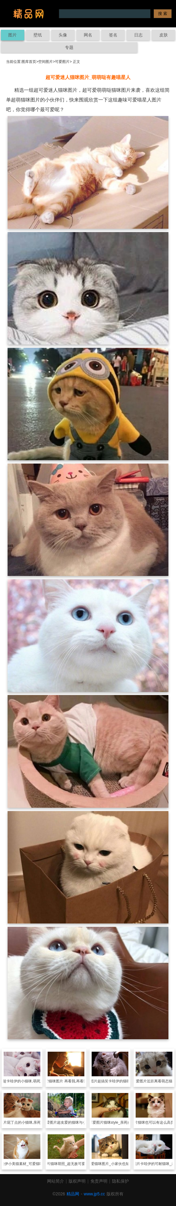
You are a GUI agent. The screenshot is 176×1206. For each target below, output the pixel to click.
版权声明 (77, 1181)
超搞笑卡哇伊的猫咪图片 (117, 1081)
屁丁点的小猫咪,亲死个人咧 (29, 1122)
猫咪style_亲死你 (117, 1122)
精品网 (72, 1193)
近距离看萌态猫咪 (161, 1081)
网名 (88, 35)
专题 (69, 47)
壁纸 (37, 35)
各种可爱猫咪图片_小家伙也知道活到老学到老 (117, 1164)
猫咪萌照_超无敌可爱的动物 (73, 1164)
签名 (113, 35)
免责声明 (98, 1181)
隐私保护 (120, 1181)
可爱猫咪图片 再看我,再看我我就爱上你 (73, 1081)
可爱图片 (62, 62)
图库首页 (29, 62)
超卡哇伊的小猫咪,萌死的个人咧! (29, 1081)
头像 (63, 35)
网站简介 (55, 1181)
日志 (138, 35)
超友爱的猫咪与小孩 (73, 1122)
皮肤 (163, 35)
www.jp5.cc (94, 1193)
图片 (12, 35)
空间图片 (45, 62)
